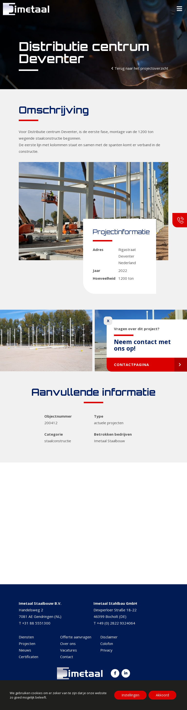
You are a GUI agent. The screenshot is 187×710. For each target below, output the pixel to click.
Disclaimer (109, 636)
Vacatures (68, 650)
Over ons (68, 643)
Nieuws (25, 650)
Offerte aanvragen (75, 636)
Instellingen (130, 695)
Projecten (27, 643)
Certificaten (28, 656)
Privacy (106, 650)
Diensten (26, 636)
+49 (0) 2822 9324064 (116, 623)
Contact (66, 656)
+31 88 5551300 (36, 623)
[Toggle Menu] (179, 9)
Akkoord (162, 695)
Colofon (106, 643)
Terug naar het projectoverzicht (141, 68)
